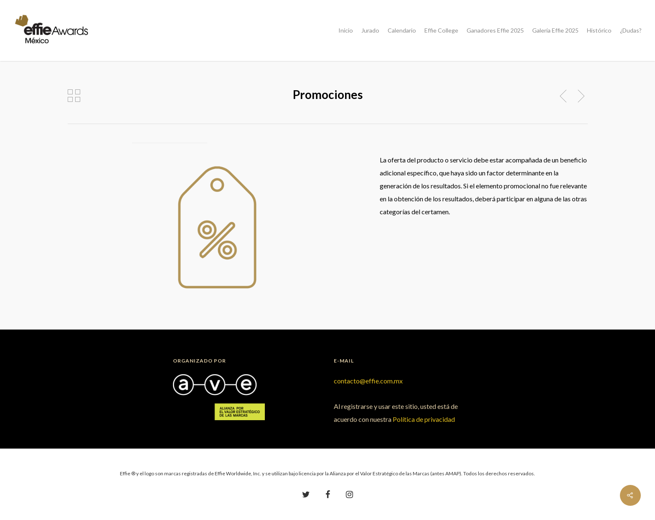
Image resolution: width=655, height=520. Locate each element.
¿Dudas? (631, 30)
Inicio (345, 30)
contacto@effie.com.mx (368, 381)
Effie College (441, 30)
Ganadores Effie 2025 (495, 30)
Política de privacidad (424, 419)
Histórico (599, 30)
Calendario (402, 30)
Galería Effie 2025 (555, 30)
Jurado (370, 30)
